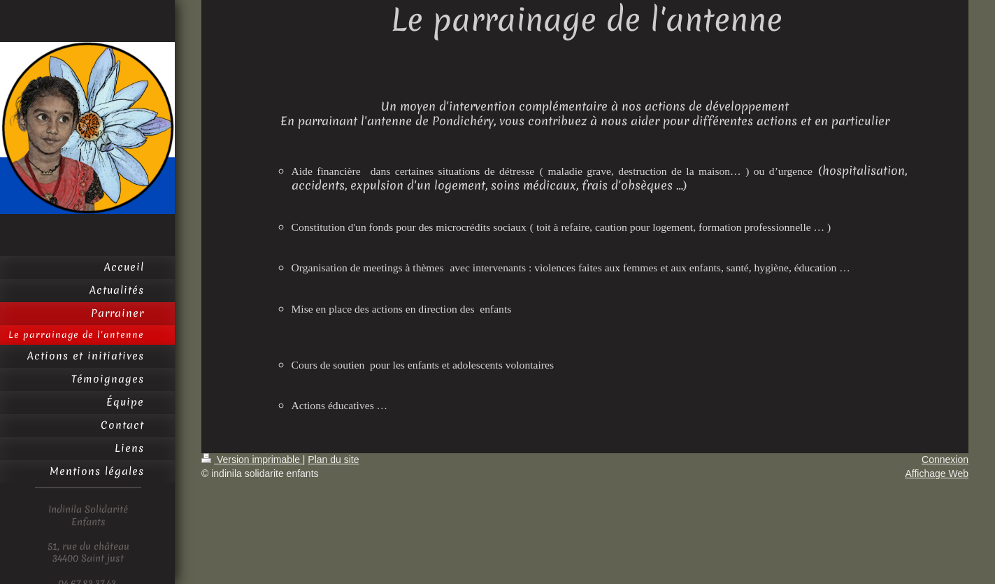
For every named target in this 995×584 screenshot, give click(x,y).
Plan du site (333, 459)
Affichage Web (936, 473)
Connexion (945, 459)
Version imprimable (252, 459)
